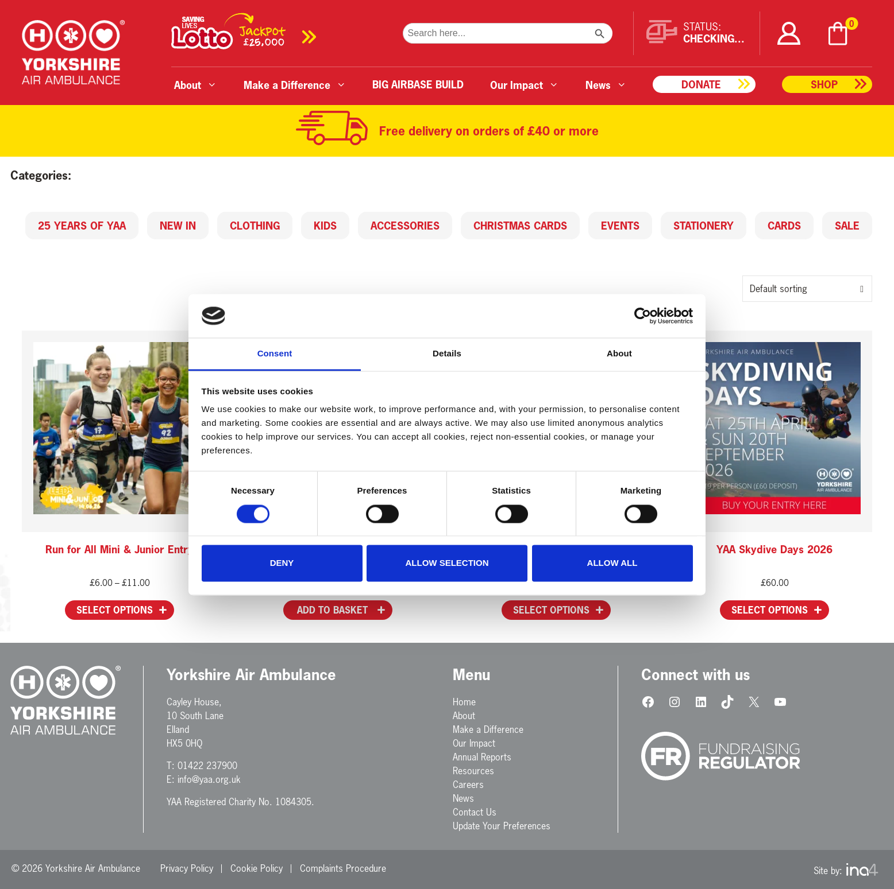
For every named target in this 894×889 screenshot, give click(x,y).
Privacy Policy (186, 868)
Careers (468, 784)
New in (178, 225)
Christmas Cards (520, 225)
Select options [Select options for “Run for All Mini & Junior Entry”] (114, 610)
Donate (701, 84)
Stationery (703, 225)
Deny (282, 563)
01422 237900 (207, 765)
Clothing (255, 225)
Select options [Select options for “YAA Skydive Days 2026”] (769, 610)
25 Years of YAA (82, 225)
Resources (473, 771)
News (463, 798)
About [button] (195, 85)
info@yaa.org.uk (209, 779)
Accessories (405, 225)
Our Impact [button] (524, 85)
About (464, 715)
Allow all (612, 563)
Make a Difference (488, 729)
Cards (784, 225)
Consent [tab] (274, 354)
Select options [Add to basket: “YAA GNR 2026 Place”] (551, 610)
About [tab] (619, 354)
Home (464, 702)
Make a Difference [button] (295, 85)
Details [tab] (447, 354)
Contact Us (474, 812)
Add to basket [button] (332, 610)
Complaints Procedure (343, 868)
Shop (824, 84)
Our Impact (474, 743)
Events (620, 225)
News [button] (606, 85)
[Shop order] (807, 288)
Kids (325, 225)
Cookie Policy (256, 868)
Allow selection (447, 563)
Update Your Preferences (501, 826)
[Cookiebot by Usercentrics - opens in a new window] (642, 315)
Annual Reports (482, 757)
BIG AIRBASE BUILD (418, 84)
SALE (847, 225)
